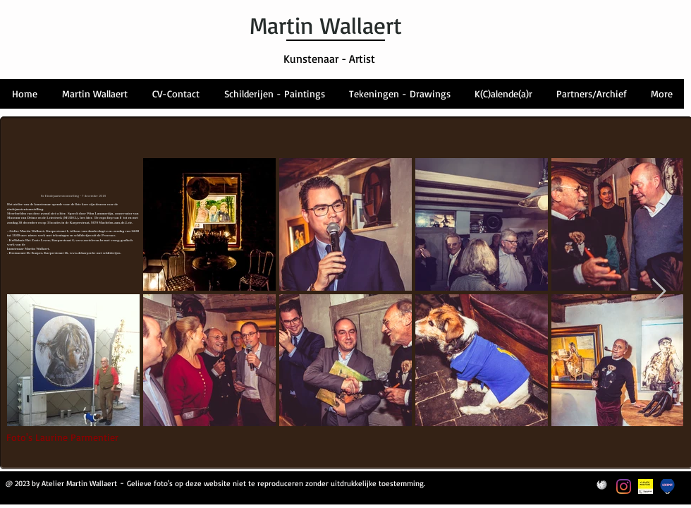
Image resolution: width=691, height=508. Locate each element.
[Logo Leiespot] (667, 486)
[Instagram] (623, 486)
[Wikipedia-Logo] (601, 486)
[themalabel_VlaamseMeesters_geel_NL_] (645, 486)
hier (88, 217)
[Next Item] (659, 292)
